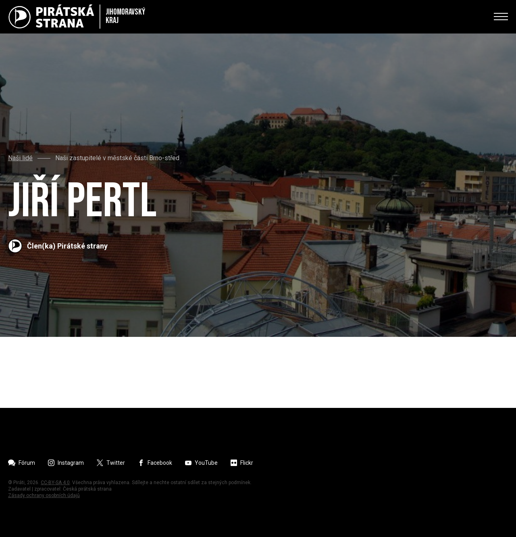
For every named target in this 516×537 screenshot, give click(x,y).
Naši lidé (20, 158)
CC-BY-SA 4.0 (55, 482)
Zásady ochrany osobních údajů (44, 495)
